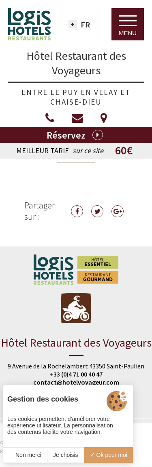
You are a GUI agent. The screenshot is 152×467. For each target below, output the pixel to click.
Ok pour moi (108, 455)
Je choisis (65, 455)
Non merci (25, 455)
